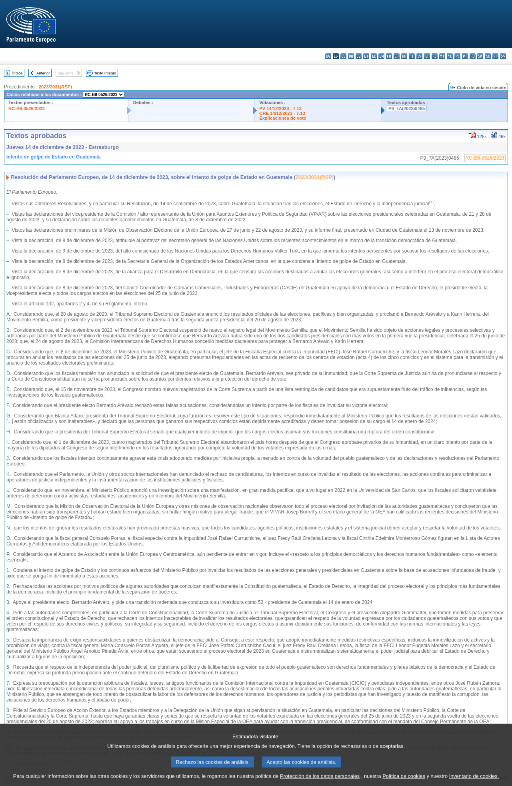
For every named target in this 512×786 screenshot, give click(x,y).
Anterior (43, 73)
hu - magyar (435, 56)
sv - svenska (503, 56)
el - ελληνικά (374, 56)
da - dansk (351, 56)
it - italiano (412, 56)
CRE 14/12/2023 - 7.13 (282, 113)
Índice (17, 73)
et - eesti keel (366, 56)
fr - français (389, 56)
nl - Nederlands (450, 56)
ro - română (473, 56)
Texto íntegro (105, 73)
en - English (381, 56)
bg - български (328, 56)
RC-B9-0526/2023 (26, 108)
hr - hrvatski (404, 56)
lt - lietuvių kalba (427, 56)
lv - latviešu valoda (419, 56)
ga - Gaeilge (397, 56)
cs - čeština (343, 56)
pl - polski (457, 56)
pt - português (465, 56)
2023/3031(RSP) (55, 86)
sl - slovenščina (488, 56)
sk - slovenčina (480, 56)
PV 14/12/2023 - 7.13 (280, 108)
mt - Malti (442, 56)
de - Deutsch (359, 56)
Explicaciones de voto (282, 118)
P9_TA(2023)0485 (406, 108)
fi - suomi (495, 56)
